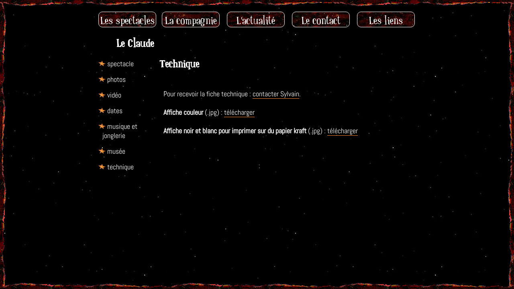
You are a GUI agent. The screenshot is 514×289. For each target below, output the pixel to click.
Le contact (321, 20)
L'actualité (256, 20)
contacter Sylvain (276, 93)
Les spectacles (127, 20)
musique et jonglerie (119, 131)
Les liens (386, 20)
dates (114, 110)
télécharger (239, 112)
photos (116, 79)
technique (120, 166)
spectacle (120, 63)
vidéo (114, 95)
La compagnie (191, 20)
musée (116, 151)
